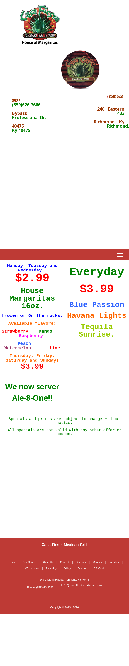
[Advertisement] (44, 191)
